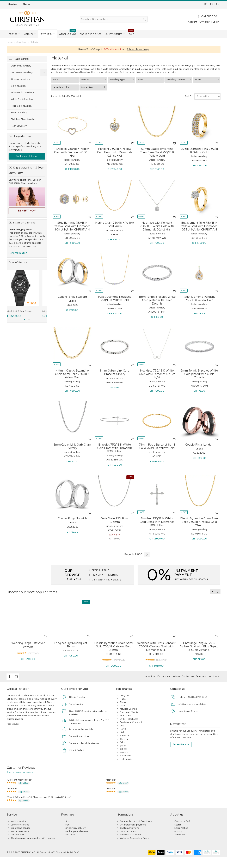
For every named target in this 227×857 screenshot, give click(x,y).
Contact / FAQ (182, 820)
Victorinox (125, 755)
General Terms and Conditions (136, 820)
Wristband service (20, 827)
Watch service (18, 820)
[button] (24, 320)
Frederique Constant (131, 721)
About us (150, 675)
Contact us (188, 675)
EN (217, 4)
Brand (150, 78)
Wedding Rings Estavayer (28, 642)
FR (211, 4)
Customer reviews (129, 827)
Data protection (128, 831)
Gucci (123, 705)
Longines (125, 695)
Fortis (123, 728)
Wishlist (204, 22)
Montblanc (125, 715)
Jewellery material (179, 78)
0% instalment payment (133, 824)
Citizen (123, 748)
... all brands (126, 758)
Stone (207, 78)
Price (66, 78)
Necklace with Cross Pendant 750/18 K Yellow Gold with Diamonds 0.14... (156, 646)
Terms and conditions (207, 675)
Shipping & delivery (75, 827)
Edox (122, 741)
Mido (122, 732)
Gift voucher (17, 834)
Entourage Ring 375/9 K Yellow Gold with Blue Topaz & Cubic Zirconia (199, 646)
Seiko (123, 745)
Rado (123, 698)
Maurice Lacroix (128, 708)
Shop (68, 820)
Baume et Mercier (129, 711)
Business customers (130, 834)
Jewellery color (66, 86)
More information (18, 253)
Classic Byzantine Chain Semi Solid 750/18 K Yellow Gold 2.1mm (113, 646)
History (178, 831)
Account (192, 22)
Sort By (189, 95)
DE (205, 4)
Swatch (124, 752)
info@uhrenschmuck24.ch (192, 703)
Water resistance (20, 831)
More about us (13, 723)
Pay (67, 824)
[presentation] (212, 590)
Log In (216, 22)
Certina (124, 738)
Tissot (123, 701)
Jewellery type (122, 78)
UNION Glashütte (129, 718)
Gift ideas (70, 834)
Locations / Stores (188, 710)
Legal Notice (181, 827)
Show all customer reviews (20, 771)
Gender (94, 78)
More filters (87, 87)
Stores (177, 824)
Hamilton (125, 735)
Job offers (179, 834)
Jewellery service (20, 824)
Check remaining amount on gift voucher (33, 837)
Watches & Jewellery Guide (134, 837)
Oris (122, 725)
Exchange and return (168, 675)
